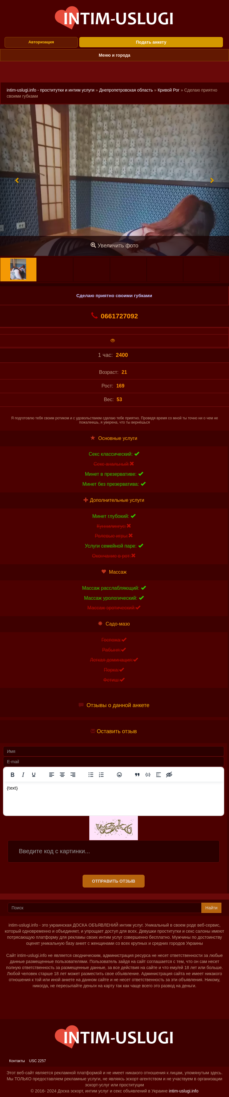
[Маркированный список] (91, 774)
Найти (211, 907)
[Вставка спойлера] (158, 774)
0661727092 (114, 316)
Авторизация (41, 42)
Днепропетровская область (126, 90)
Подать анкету (151, 42)
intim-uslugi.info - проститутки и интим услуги (50, 90)
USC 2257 (37, 1061)
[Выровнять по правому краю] (73, 774)
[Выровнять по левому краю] (51, 774)
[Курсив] (23, 774)
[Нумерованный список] (101, 774)
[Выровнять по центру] (62, 774)
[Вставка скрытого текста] (169, 774)
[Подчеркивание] (34, 774)
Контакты (17, 1061)
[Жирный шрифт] (12, 774)
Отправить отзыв (113, 881)
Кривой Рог (168, 90)
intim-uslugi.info (183, 1091)
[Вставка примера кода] (148, 774)
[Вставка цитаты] (137, 774)
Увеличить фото (114, 245)
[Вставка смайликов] (119, 774)
